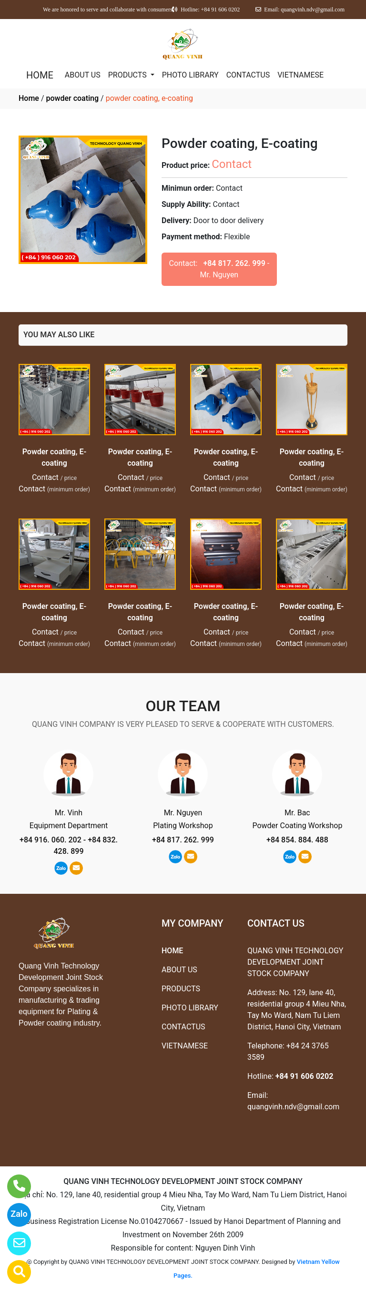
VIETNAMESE (300, 74)
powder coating (72, 98)
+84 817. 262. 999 (234, 263)
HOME (39, 75)
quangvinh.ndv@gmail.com (293, 1106)
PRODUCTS (128, 74)
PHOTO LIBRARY (190, 74)
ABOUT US (83, 74)
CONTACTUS (248, 74)
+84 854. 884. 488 (297, 839)
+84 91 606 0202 (304, 1076)
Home (29, 98)
